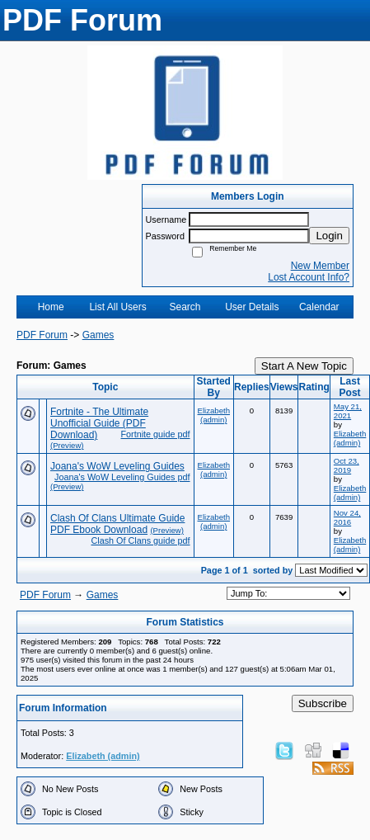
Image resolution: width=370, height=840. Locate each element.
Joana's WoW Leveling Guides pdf (122, 477)
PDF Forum (42, 335)
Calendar (319, 307)
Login (329, 235)
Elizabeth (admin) (214, 415)
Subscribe (322, 703)
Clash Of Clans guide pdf (140, 540)
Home (51, 307)
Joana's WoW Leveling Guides (117, 466)
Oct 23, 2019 (346, 465)
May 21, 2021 (348, 411)
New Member (320, 265)
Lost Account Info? (308, 277)
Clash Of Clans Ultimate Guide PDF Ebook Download (117, 524)
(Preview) (67, 445)
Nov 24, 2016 (347, 517)
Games (98, 335)
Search (184, 307)
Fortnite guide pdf (155, 434)
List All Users (117, 307)
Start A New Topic (304, 366)
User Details (252, 307)
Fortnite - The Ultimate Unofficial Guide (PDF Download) (99, 423)
